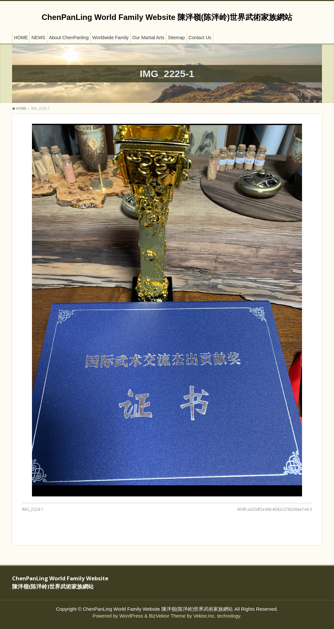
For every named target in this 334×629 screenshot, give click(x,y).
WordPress (131, 616)
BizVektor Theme (167, 616)
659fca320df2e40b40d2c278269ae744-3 (274, 509)
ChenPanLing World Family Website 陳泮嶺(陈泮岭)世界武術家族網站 (167, 17)
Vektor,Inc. (204, 616)
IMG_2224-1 (32, 509)
